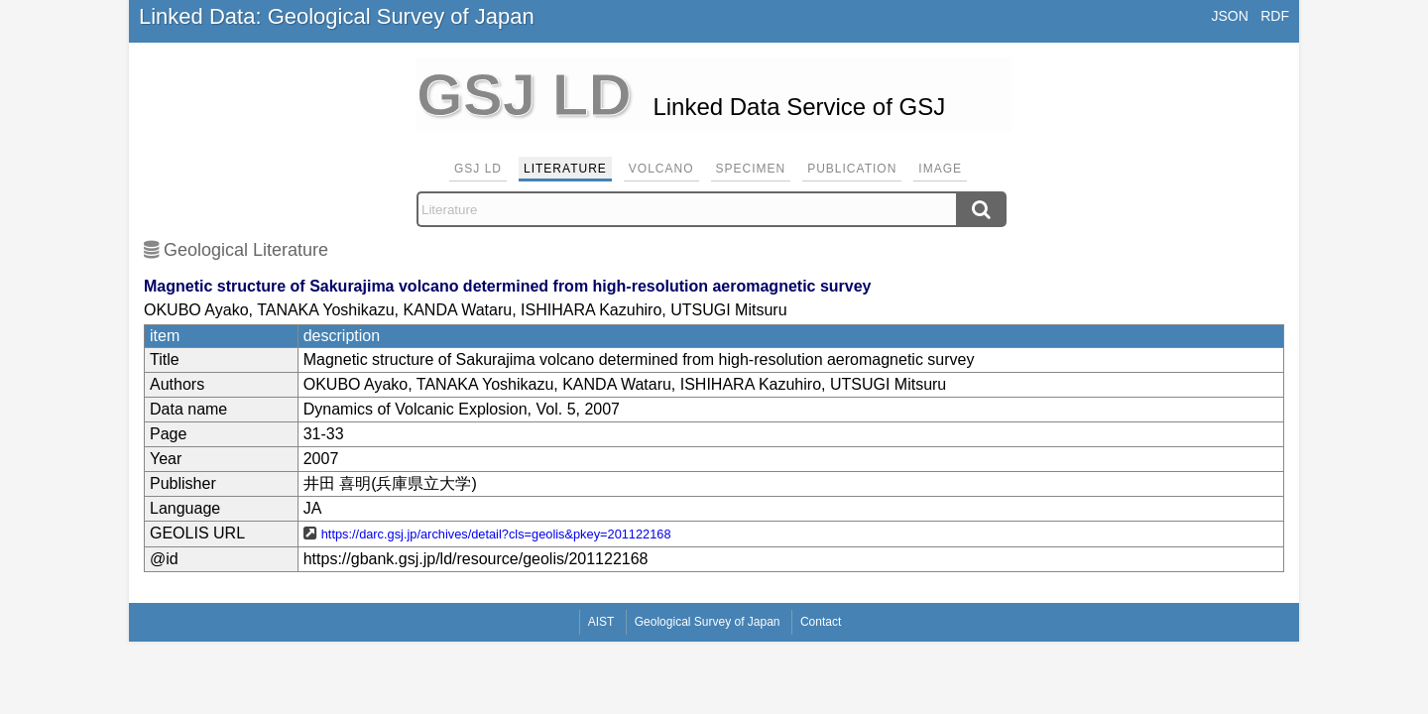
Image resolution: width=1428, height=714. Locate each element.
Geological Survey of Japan (707, 622)
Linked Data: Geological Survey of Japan (337, 16)
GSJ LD (478, 169)
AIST (601, 622)
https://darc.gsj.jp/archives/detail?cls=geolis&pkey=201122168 (496, 534)
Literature (565, 169)
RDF (1274, 16)
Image (940, 169)
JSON (1229, 16)
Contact (820, 622)
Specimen (751, 169)
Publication (851, 169)
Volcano (661, 169)
